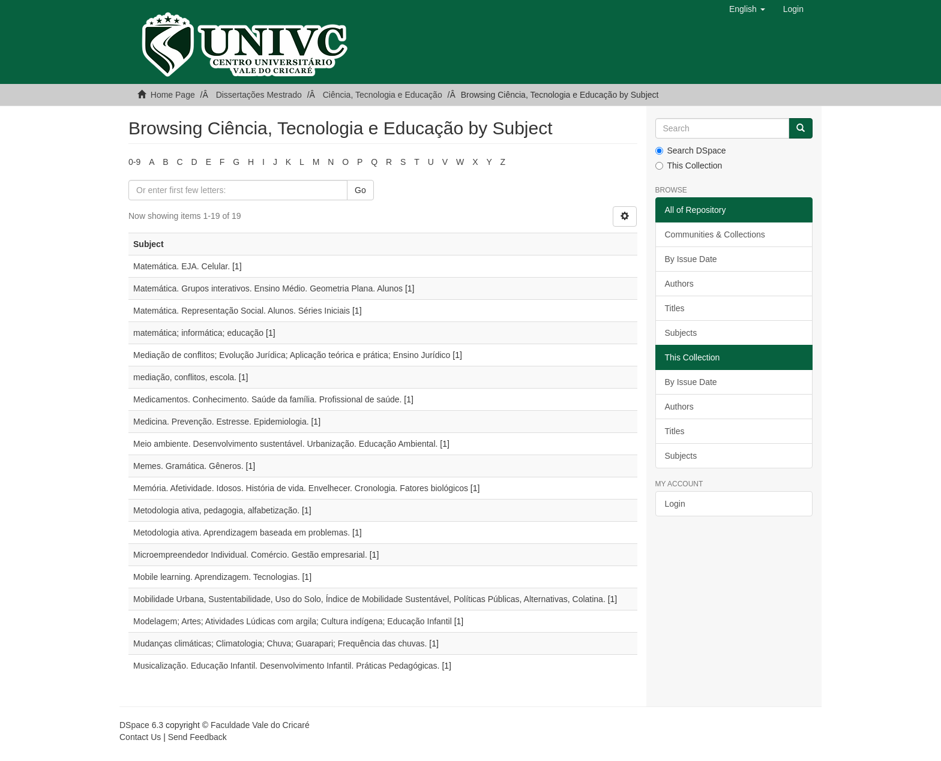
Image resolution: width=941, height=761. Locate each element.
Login (675, 504)
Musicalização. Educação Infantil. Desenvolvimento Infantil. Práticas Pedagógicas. (286, 665)
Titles (675, 308)
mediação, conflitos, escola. (184, 377)
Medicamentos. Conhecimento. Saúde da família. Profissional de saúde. (267, 399)
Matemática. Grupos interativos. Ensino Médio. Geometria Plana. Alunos (268, 288)
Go (360, 190)
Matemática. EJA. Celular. (181, 266)
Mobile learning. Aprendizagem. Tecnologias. (216, 577)
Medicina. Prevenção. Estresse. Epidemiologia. (221, 421)
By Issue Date (691, 259)
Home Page (173, 95)
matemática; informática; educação (198, 333)
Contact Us (140, 737)
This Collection (689, 165)
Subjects (681, 333)
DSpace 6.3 (141, 725)
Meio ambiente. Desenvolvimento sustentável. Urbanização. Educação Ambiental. (285, 444)
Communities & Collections (715, 234)
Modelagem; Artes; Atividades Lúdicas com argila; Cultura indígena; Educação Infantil (292, 621)
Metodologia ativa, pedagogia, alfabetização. (216, 510)
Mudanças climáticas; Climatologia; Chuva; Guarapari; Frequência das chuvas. (280, 643)
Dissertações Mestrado (259, 95)
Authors (679, 283)
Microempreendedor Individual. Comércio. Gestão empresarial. (250, 555)
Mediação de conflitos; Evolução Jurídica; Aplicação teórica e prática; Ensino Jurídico (291, 355)
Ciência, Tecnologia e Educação (382, 95)
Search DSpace (690, 150)
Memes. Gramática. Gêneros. (188, 466)
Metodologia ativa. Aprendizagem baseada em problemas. (241, 532)
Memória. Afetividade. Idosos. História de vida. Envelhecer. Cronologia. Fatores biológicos (300, 488)
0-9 (134, 162)
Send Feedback (197, 737)
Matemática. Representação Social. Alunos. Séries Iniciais (241, 310)
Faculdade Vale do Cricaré (260, 725)
